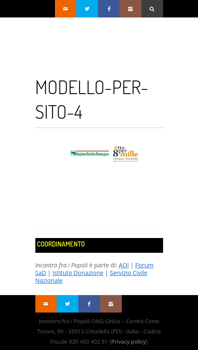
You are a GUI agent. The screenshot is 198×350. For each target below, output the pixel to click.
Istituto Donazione (77, 273)
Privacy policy (128, 341)
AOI (124, 265)
